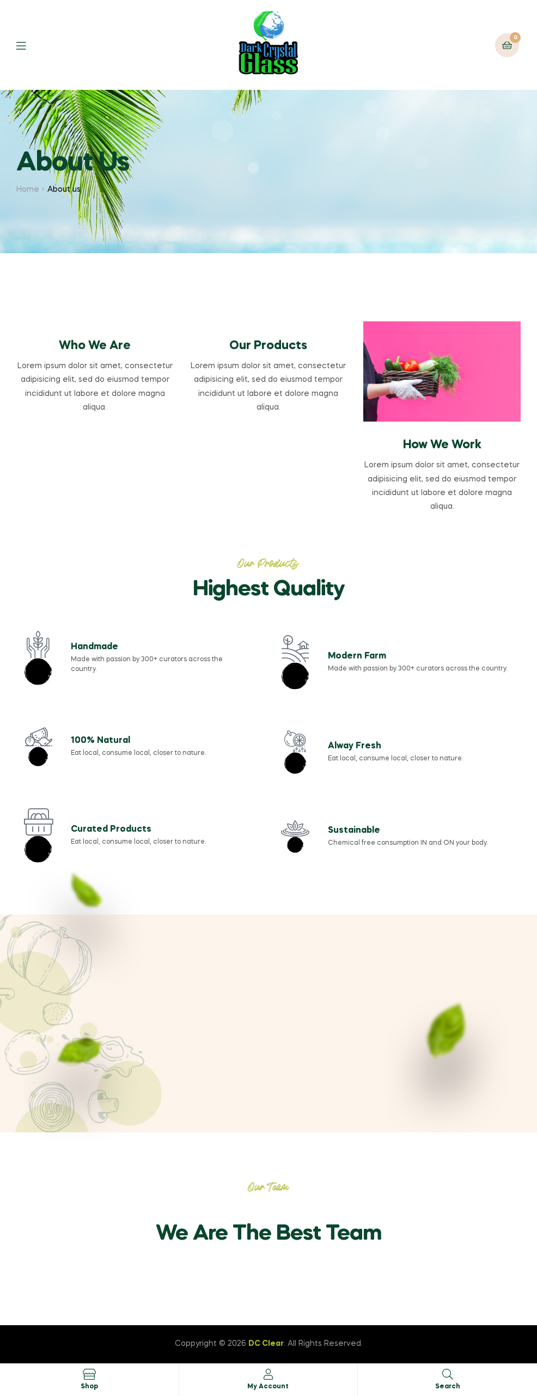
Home (27, 189)
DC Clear (266, 1344)
